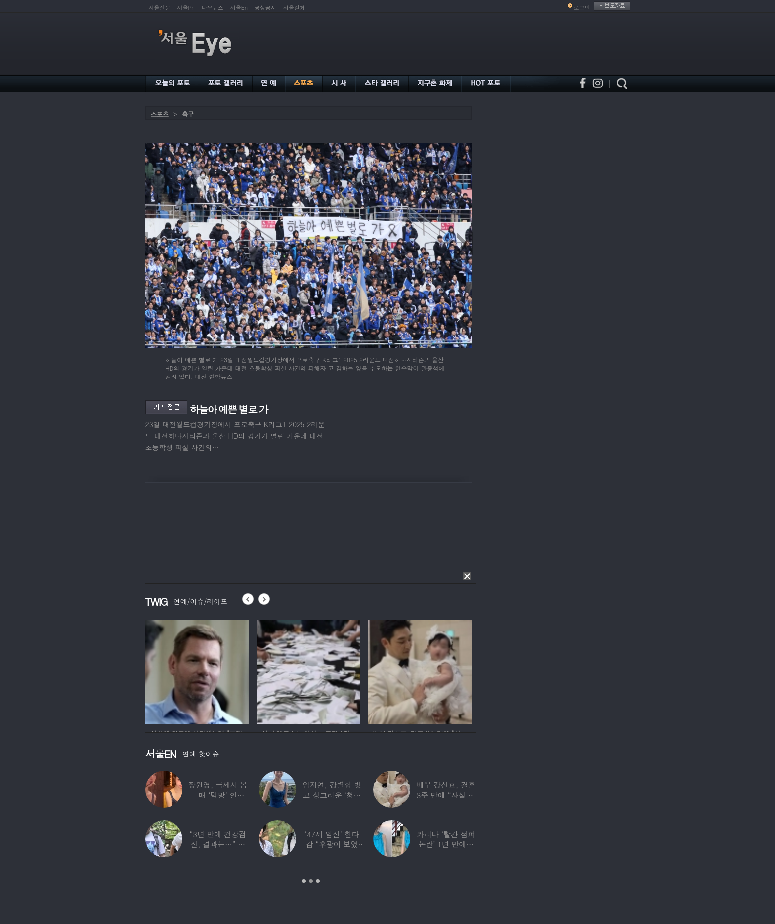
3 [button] (318, 881)
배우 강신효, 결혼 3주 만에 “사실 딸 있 (445, 794)
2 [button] (311, 881)
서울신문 (160, 7)
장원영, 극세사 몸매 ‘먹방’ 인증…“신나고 (217, 794)
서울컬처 (294, 7)
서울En (239, 7)
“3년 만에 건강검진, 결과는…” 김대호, (217, 844)
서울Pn (186, 7)
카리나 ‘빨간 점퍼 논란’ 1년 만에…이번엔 (446, 844)
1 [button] (304, 881)
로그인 (582, 7)
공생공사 (265, 7)
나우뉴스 (212, 7)
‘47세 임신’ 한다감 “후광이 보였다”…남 (331, 844)
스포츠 (160, 114)
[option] (197, 670)
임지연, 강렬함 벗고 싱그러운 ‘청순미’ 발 (331, 794)
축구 (188, 114)
